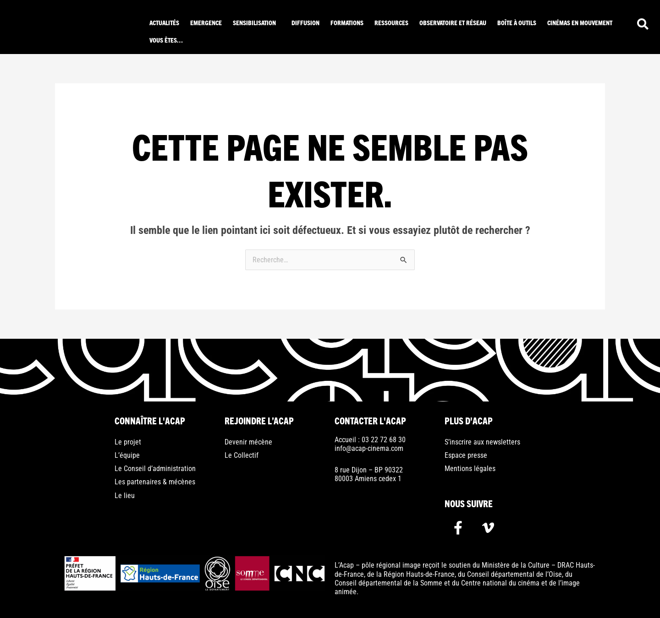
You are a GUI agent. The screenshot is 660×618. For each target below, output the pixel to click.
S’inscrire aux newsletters (482, 442)
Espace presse (466, 455)
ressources (391, 22)
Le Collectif (241, 455)
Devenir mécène (248, 442)
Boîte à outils (516, 22)
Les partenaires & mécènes (155, 481)
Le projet (128, 442)
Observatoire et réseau (452, 22)
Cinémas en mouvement (579, 22)
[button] (256, 22)
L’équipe (127, 455)
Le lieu (125, 495)
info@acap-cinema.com (369, 448)
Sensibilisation (254, 22)
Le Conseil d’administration (155, 468)
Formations (346, 22)
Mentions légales (470, 468)
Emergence (206, 22)
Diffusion (305, 22)
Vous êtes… (166, 40)
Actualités (164, 22)
